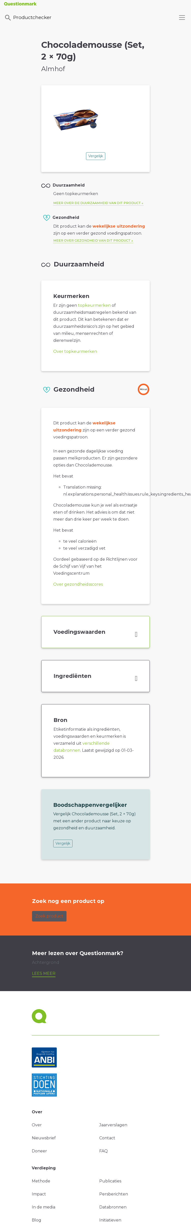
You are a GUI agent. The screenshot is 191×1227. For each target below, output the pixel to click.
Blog (36, 1220)
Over (37, 1125)
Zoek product (49, 916)
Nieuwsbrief (44, 1138)
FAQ (103, 1151)
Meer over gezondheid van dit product (91, 240)
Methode (41, 1181)
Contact (107, 1138)
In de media (43, 1207)
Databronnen (112, 1207)
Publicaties (110, 1181)
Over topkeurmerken (75, 351)
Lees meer (44, 973)
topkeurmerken (94, 305)
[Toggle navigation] (182, 17)
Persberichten (113, 1194)
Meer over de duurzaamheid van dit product (97, 203)
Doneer (39, 1151)
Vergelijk (95, 156)
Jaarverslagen (113, 1125)
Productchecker (28, 18)
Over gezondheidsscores (78, 584)
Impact (39, 1194)
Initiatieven (110, 1220)
